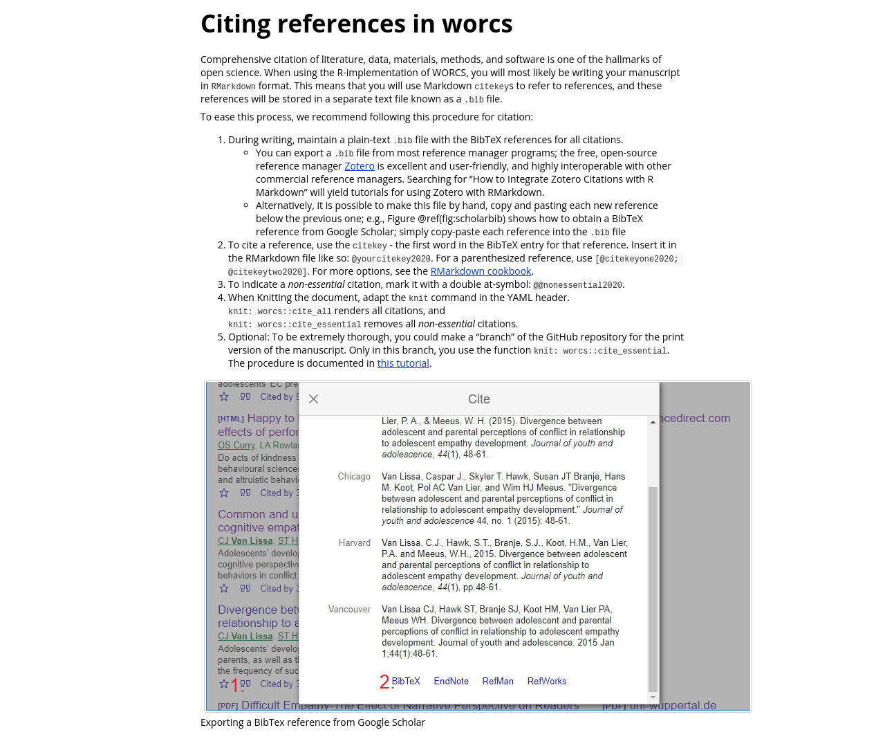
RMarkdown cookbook (481, 270)
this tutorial (403, 363)
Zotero (359, 165)
